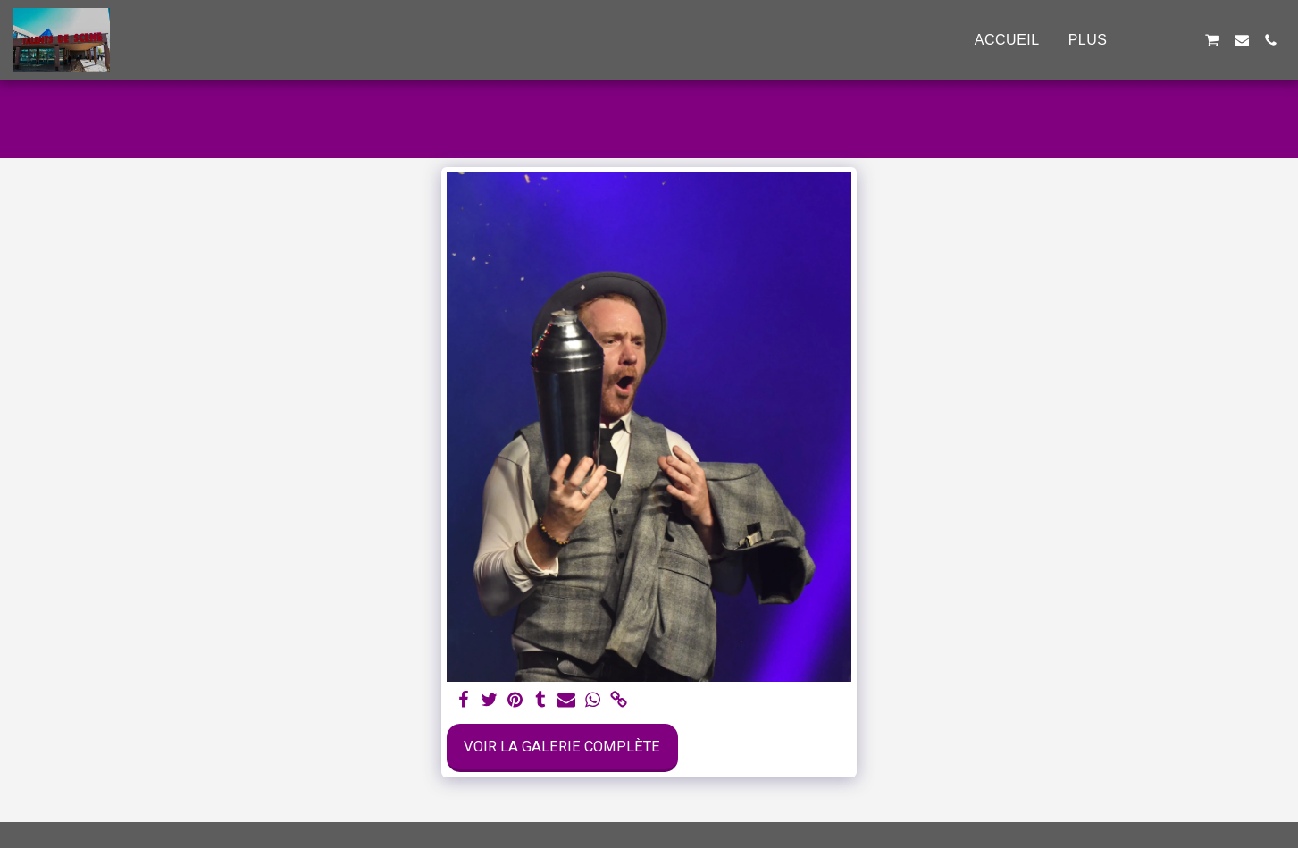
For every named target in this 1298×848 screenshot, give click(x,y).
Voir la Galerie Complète (562, 746)
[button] (1154, 40)
